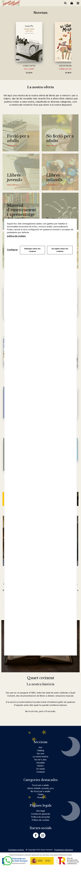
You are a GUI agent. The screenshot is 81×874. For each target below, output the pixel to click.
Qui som (40, 753)
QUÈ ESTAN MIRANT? (68, 66)
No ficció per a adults (60, 138)
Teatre (41, 794)
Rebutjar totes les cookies (32, 249)
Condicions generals (40, 814)
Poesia (40, 797)
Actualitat (40, 762)
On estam (40, 769)
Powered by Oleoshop (63, 850)
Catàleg (40, 750)
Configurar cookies (16, 850)
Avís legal (40, 811)
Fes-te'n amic (40, 759)
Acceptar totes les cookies (60, 249)
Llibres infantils (54, 177)
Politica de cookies (40, 820)
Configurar (12, 249)
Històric (40, 766)
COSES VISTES (29, 66)
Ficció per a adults (18, 138)
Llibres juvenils (14, 177)
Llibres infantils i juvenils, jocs (40, 788)
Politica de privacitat (40, 817)
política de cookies (16, 236)
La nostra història (40, 756)
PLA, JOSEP (29, 69)
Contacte (40, 772)
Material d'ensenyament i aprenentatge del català (21, 212)
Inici (40, 747)
